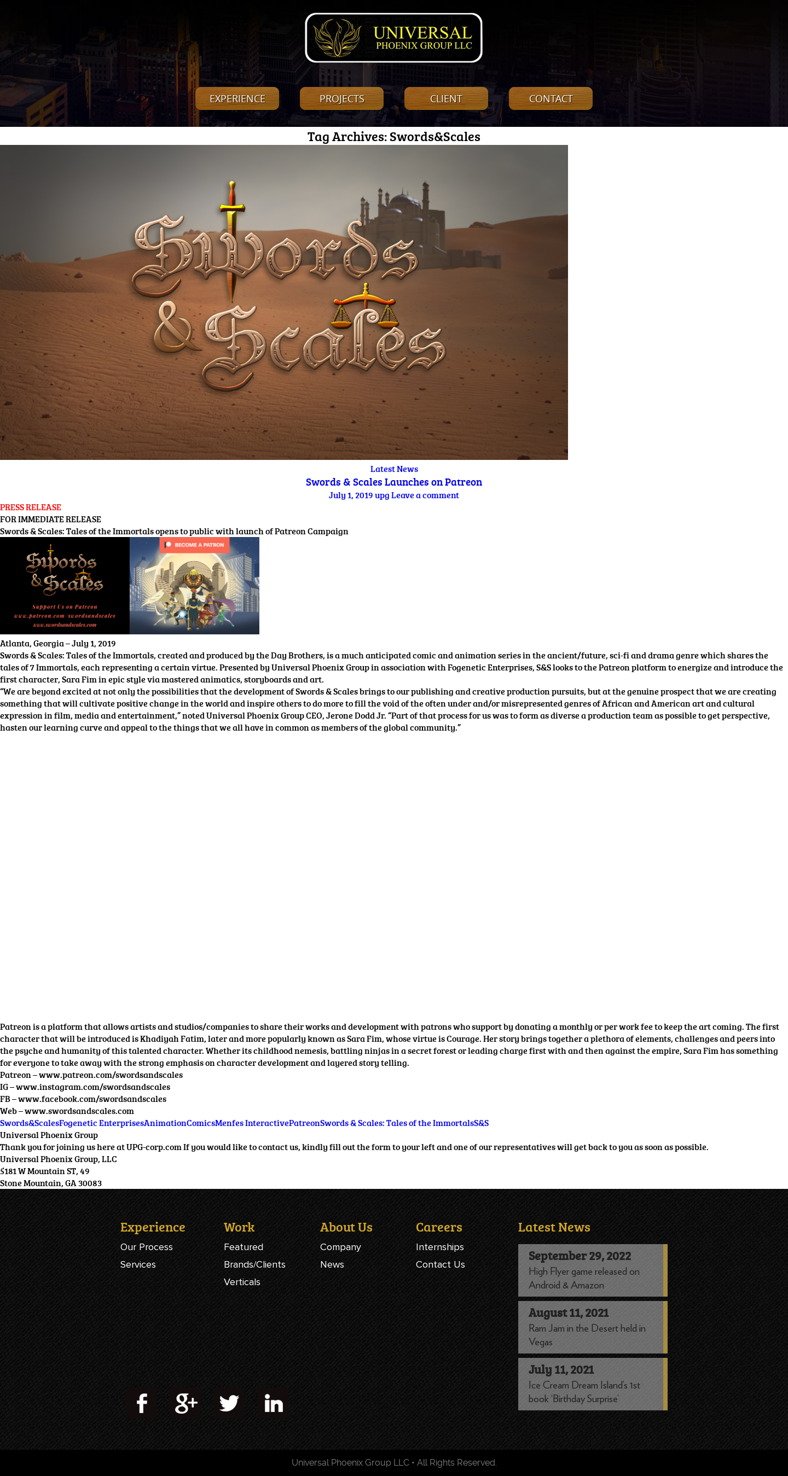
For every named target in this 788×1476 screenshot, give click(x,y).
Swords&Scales (29, 1123)
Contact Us (440, 1264)
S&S (481, 1123)
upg (382, 495)
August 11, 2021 (569, 1312)
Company (340, 1247)
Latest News (394, 469)
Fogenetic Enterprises (101, 1123)
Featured (243, 1247)
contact (551, 98)
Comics (201, 1123)
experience (237, 98)
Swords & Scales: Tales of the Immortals (397, 1123)
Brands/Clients (255, 1264)
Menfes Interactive (252, 1123)
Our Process (146, 1247)
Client (446, 98)
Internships (440, 1247)
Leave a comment (425, 495)
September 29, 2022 (580, 1255)
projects (342, 98)
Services (138, 1264)
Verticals (242, 1282)
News (332, 1264)
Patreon (304, 1123)
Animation (165, 1123)
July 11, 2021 (561, 1369)
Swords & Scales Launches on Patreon (394, 482)
